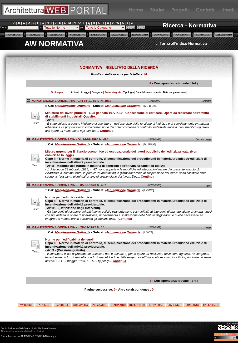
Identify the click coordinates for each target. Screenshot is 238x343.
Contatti (205, 9)
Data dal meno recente (148, 92)
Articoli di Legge (80, 92)
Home (136, 9)
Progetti (180, 9)
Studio (157, 9)
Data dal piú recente (174, 92)
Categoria (97, 92)
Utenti (227, 9)
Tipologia (128, 92)
